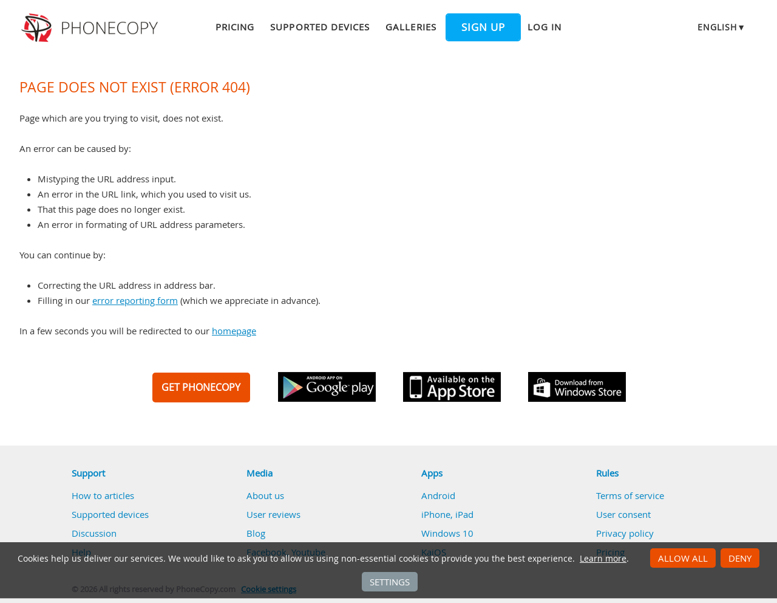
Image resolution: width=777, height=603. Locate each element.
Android (438, 495)
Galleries (410, 27)
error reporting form (135, 300)
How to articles (103, 495)
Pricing (234, 27)
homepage (234, 331)
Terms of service (630, 495)
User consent (623, 514)
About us (265, 495)
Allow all (683, 558)
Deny (740, 558)
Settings (390, 582)
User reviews (273, 514)
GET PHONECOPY (200, 387)
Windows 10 (447, 533)
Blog (255, 533)
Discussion (94, 533)
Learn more (603, 558)
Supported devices (320, 27)
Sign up (483, 27)
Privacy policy (625, 533)
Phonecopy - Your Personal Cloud (91, 28)
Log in (545, 27)
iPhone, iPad (447, 514)
